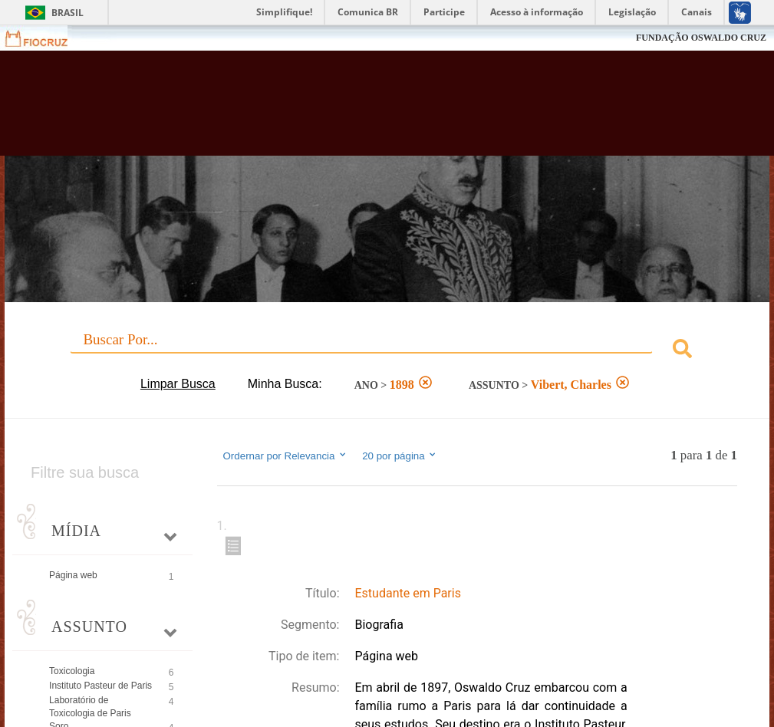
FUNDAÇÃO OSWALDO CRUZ (701, 37)
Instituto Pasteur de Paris (100, 685)
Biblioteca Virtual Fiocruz (332, 109)
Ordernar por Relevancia (285, 455)
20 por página (400, 455)
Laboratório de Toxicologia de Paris (90, 707)
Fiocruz (45, 38)
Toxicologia (71, 671)
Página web (73, 575)
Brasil (67, 12)
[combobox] (387, 351)
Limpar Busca (178, 383)
